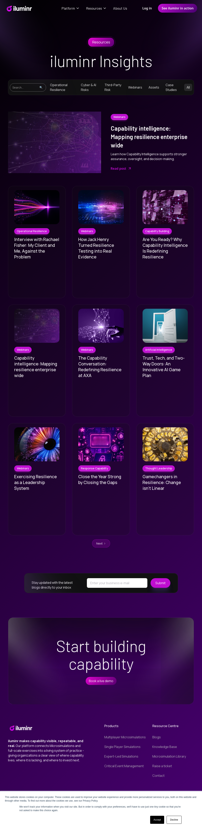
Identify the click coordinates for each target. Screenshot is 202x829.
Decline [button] (174, 819)
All (188, 87)
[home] (19, 8)
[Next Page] (101, 543)
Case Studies (171, 87)
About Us (120, 8)
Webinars (135, 87)
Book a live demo (101, 685)
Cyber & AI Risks (88, 87)
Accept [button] (157, 819)
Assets (154, 87)
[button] (70, 8)
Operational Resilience (58, 87)
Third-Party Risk (113, 87)
